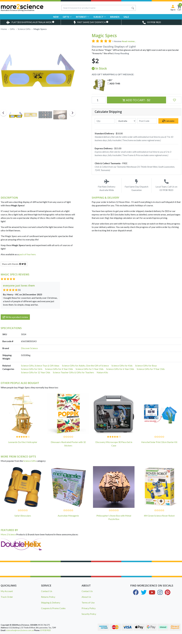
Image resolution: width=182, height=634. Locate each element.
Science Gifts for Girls (31, 369)
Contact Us (46, 591)
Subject (99, 16)
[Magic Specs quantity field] (99, 100)
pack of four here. (27, 254)
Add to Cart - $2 (136, 100)
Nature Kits (102, 372)
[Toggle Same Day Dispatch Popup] (91, 22)
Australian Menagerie (68, 515)
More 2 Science (8, 534)
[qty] (105, 121)
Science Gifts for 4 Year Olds (59, 369)
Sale (126, 16)
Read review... (129, 41)
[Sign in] (173, 8)
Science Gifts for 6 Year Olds (120, 369)
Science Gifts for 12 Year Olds (35, 372)
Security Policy (89, 614)
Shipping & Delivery (50, 602)
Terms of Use (88, 602)
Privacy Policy (89, 608)
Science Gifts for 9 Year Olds (151, 369)
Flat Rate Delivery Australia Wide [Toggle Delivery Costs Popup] (107, 185)
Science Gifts (29, 460)
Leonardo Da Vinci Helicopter (22, 442)
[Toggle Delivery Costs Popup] (30, 22)
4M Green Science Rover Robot (159, 515)
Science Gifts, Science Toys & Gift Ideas (40, 365)
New (56, 16)
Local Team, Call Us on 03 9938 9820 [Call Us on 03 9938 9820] (166, 185)
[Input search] (96, 8)
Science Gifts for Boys (146, 365)
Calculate (168, 120)
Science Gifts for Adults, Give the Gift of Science (85, 365)
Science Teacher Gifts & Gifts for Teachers (73, 372)
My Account (7, 591)
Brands (114, 16)
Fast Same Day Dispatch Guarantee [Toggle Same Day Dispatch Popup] (136, 185)
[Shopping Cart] (179, 8)
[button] (174, 100)
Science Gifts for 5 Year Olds (90, 369)
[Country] (126, 121)
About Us (86, 596)
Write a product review (15, 317)
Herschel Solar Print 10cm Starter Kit (159, 442)
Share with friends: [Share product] (14, 264)
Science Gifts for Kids (122, 365)
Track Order (7, 596)
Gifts (67, 16)
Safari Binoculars (23, 515)
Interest (82, 16)
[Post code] (147, 121)
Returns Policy (48, 596)
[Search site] (133, 8)
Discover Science (29, 348)
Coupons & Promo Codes (53, 608)
